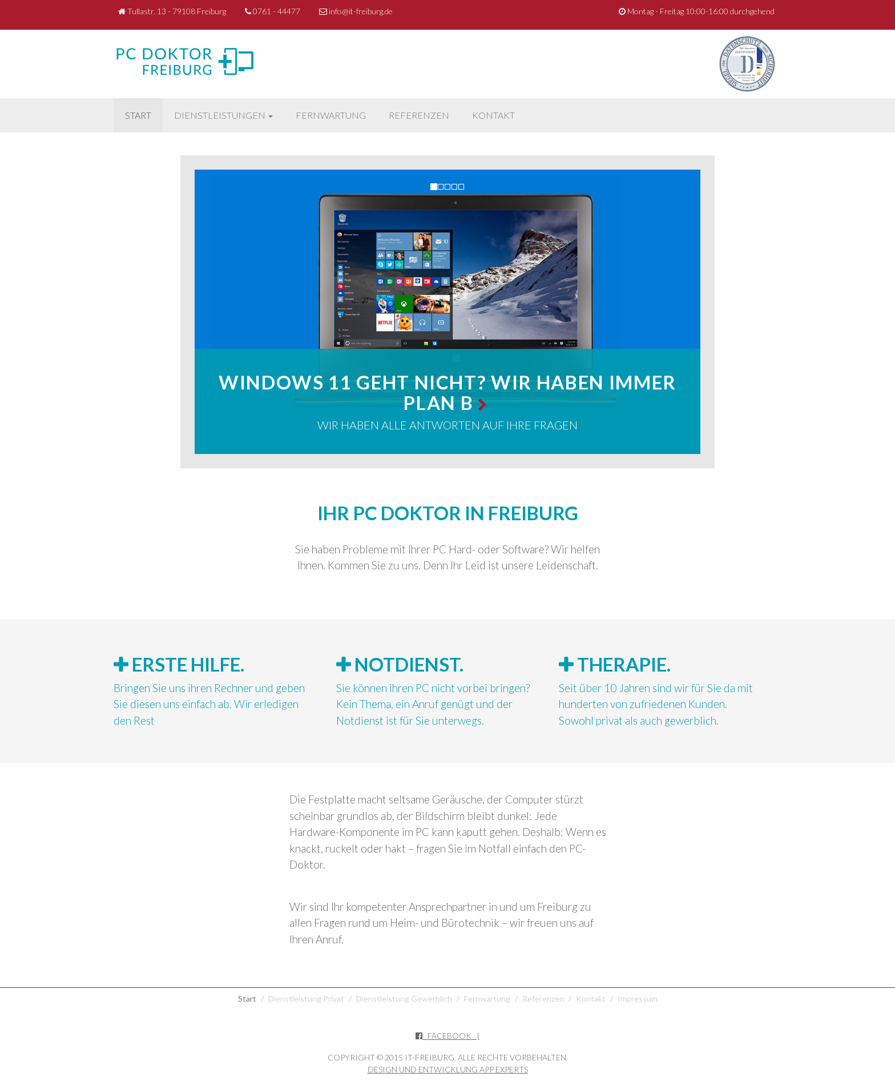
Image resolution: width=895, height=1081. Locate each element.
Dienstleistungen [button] (223, 115)
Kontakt (493, 115)
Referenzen (419, 115)
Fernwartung (331, 115)
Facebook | (447, 1035)
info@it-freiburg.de (356, 11)
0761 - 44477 (272, 11)
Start (138, 115)
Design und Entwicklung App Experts (448, 1069)
